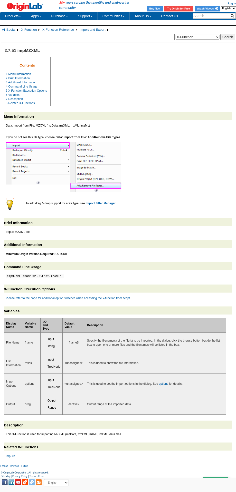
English (4, 466)
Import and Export (92, 29)
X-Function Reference (58, 29)
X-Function (29, 29)
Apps (36, 16)
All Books (9, 29)
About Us (143, 16)
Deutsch (14, 466)
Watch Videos (207, 8)
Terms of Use (36, 476)
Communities (113, 16)
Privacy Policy (20, 476)
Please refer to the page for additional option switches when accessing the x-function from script (68, 298)
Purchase (59, 16)
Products (13, 16)
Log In (232, 3)
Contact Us (169, 16)
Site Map (5, 476)
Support (85, 16)
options (163, 383)
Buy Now (154, 8)
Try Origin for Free (178, 8)
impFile (10, 456)
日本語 (24, 466)
